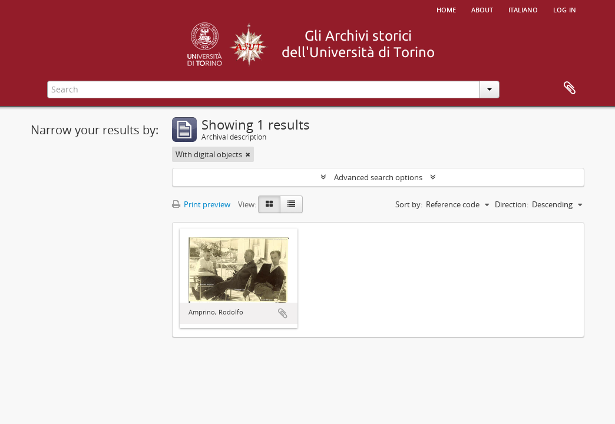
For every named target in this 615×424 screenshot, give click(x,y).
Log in (564, 8)
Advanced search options (378, 177)
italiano (523, 8)
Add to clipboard (283, 313)
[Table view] (291, 204)
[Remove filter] (248, 154)
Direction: (511, 204)
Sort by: (408, 204)
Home (446, 8)
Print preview (201, 204)
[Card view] (269, 204)
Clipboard (569, 88)
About (482, 8)
